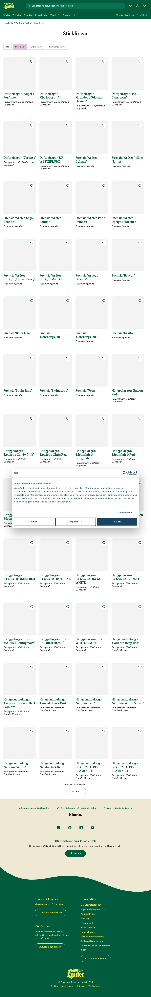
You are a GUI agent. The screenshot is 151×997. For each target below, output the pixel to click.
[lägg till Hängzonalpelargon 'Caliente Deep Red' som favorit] (139, 606)
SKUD (84, 950)
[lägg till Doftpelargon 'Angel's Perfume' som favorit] (31, 61)
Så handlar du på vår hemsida (95, 945)
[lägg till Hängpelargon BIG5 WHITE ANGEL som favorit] (103, 606)
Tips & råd (8, 22)
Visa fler (75, 791)
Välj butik (142, 15)
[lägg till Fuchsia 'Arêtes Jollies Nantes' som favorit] (139, 125)
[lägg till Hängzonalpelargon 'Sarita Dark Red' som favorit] (67, 731)
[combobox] (78, 5)
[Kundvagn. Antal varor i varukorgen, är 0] (144, 5)
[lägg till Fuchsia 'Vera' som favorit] (103, 358)
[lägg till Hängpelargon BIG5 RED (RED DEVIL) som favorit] (67, 606)
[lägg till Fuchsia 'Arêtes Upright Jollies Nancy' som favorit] (31, 243)
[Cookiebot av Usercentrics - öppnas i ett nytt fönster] (124, 473)
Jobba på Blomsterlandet (93, 941)
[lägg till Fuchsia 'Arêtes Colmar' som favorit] (103, 125)
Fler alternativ (125, 512)
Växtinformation (23, 22)
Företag (119, 15)
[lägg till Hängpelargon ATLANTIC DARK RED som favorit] (31, 542)
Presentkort (87, 922)
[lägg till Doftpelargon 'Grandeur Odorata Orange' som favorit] (103, 61)
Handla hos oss (88, 932)
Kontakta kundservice (50, 912)
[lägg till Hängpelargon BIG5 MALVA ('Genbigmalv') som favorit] (31, 606)
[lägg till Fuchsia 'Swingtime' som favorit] (67, 358)
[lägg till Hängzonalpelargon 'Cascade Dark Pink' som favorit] (67, 667)
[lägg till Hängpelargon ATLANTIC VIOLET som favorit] (139, 542)
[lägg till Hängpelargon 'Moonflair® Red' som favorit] (139, 418)
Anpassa (75, 521)
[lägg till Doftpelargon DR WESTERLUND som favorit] (67, 125)
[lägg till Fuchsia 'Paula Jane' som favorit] (31, 358)
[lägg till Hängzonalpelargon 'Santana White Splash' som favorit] (139, 667)
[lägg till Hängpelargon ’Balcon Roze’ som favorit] (139, 482)
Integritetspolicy (67, 986)
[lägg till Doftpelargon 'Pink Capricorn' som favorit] (139, 61)
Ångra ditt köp (88, 913)
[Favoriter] (130, 5)
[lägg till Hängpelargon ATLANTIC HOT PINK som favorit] (67, 542)
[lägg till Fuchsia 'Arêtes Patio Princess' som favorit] (103, 185)
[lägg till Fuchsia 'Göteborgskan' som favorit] (67, 300)
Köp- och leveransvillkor (93, 909)
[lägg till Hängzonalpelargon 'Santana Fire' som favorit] (103, 667)
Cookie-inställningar (95, 958)
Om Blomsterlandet (91, 904)
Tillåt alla (117, 521)
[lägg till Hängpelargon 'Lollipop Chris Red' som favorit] (67, 418)
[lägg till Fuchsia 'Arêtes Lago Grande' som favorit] (31, 185)
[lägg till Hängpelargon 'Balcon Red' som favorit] (139, 358)
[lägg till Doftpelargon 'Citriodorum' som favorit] (67, 61)
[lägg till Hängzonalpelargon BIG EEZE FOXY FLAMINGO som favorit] (103, 731)
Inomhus (38, 22)
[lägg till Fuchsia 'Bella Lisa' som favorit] (31, 300)
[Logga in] (137, 5)
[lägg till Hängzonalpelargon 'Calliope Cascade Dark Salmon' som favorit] (31, 667)
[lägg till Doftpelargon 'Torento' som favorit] (31, 125)
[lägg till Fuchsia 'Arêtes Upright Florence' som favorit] (139, 185)
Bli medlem (75, 853)
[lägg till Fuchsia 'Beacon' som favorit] (139, 243)
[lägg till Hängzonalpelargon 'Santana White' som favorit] (31, 731)
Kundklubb (129, 15)
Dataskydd (81, 986)
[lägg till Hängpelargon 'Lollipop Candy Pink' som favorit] (31, 418)
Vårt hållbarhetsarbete (92, 936)
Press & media (88, 927)
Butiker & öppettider (50, 947)
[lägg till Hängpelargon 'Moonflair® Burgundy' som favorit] (103, 418)
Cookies (54, 986)
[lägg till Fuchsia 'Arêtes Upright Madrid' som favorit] (67, 243)
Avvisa (34, 521)
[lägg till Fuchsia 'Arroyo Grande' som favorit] (103, 243)
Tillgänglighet (94, 986)
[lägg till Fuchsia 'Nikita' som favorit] (139, 300)
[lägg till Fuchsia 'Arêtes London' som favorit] (67, 185)
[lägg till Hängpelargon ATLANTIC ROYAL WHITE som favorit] (103, 542)
